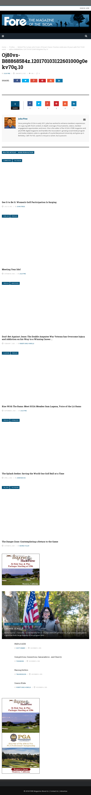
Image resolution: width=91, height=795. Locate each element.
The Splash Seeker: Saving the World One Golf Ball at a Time (33, 473)
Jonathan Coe (21, 478)
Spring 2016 (15, 420)
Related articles (9, 152)
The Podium (17, 160)
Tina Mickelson (21, 674)
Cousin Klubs (20, 683)
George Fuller (24, 546)
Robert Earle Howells (27, 343)
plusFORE (6, 353)
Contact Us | (55, 791)
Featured (16, 624)
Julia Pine (7, 73)
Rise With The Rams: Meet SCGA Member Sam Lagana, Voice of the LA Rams (41, 406)
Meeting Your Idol (11, 269)
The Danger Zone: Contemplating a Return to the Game (30, 541)
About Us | (46, 791)
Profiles (14, 216)
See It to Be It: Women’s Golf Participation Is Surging (29, 202)
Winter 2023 (15, 283)
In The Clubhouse (26, 624)
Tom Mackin (20, 661)
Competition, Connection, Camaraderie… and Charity (38, 657)
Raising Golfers (21, 670)
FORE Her (6, 216)
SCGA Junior (37, 624)
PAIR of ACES (20, 644)
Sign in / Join (84, 8)
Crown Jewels (13, 628)
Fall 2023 (6, 487)
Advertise (63, 791)
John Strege (21, 206)
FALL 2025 (8, 624)
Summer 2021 (7, 160)
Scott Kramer (20, 648)
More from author (25, 152)
